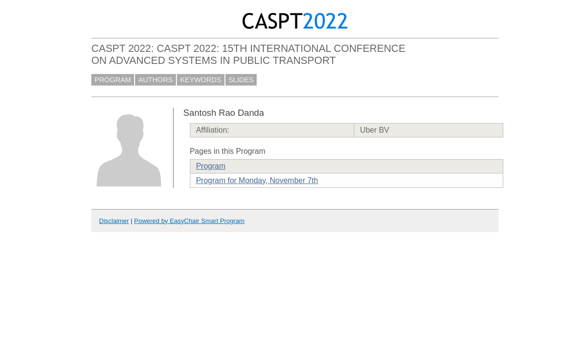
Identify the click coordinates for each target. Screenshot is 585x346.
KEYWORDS (201, 80)
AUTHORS (155, 80)
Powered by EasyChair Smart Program (189, 220)
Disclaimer (114, 220)
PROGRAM (113, 80)
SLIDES (241, 80)
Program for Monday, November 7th (257, 180)
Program (210, 166)
